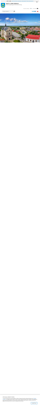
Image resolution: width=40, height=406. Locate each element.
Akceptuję (34, 403)
